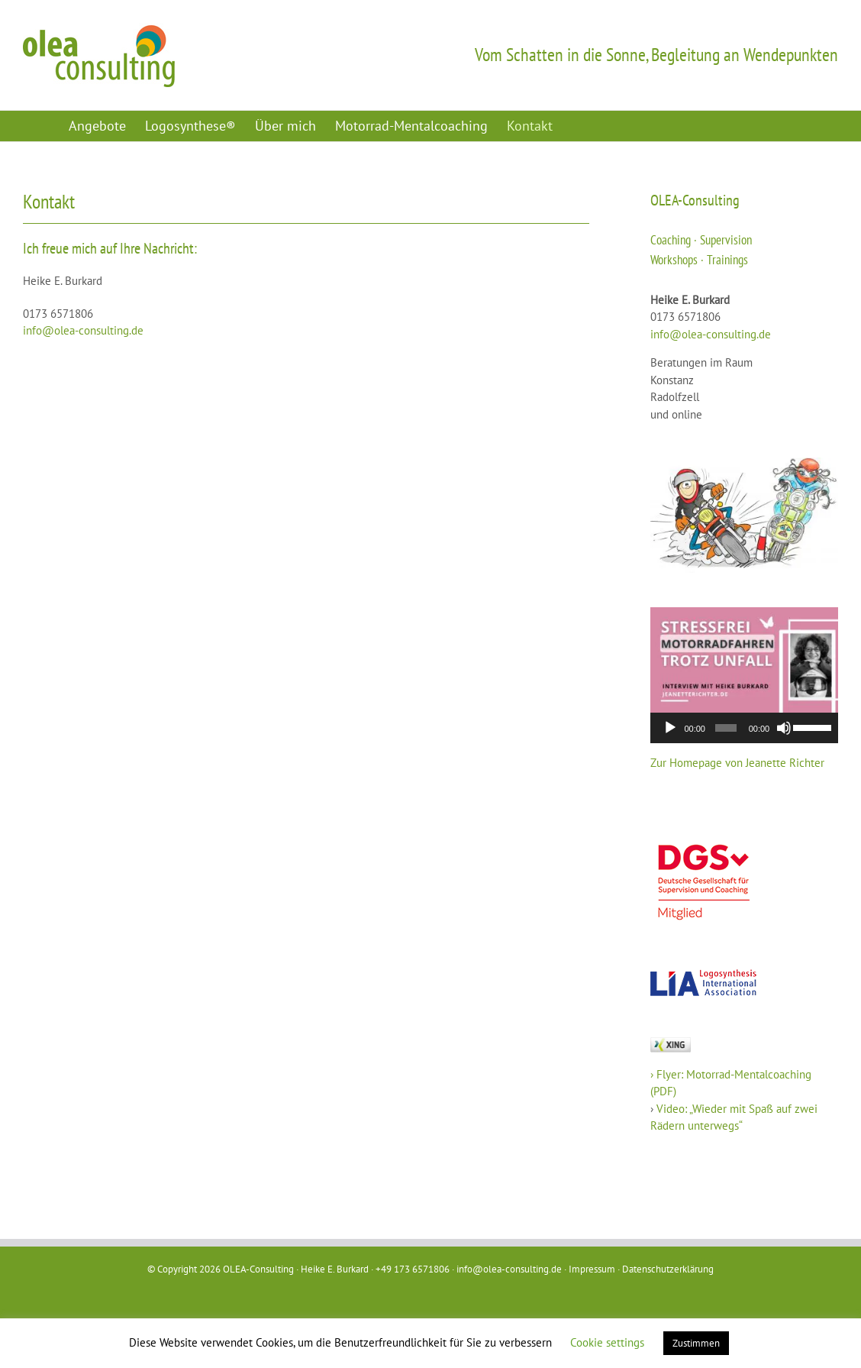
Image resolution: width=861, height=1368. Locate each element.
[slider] (726, 728)
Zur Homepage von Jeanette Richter (737, 762)
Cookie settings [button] (607, 1342)
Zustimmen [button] (696, 1343)
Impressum (592, 1269)
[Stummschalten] (784, 728)
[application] (744, 728)
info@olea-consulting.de (83, 330)
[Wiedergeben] (670, 728)
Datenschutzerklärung (668, 1269)
